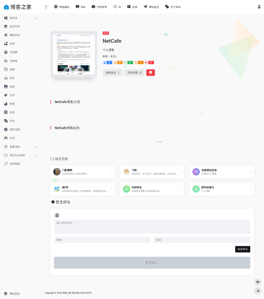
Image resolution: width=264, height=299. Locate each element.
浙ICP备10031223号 (82, 293)
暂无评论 (63, 202)
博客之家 (67, 293)
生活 (106, 33)
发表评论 (243, 249)
